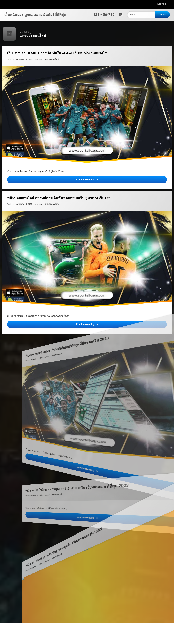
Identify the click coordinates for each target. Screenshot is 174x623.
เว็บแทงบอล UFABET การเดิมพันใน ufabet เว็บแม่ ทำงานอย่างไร (61, 55)
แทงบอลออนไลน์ (53, 61)
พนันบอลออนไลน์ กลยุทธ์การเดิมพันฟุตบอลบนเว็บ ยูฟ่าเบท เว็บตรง (63, 200)
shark (42, 62)
